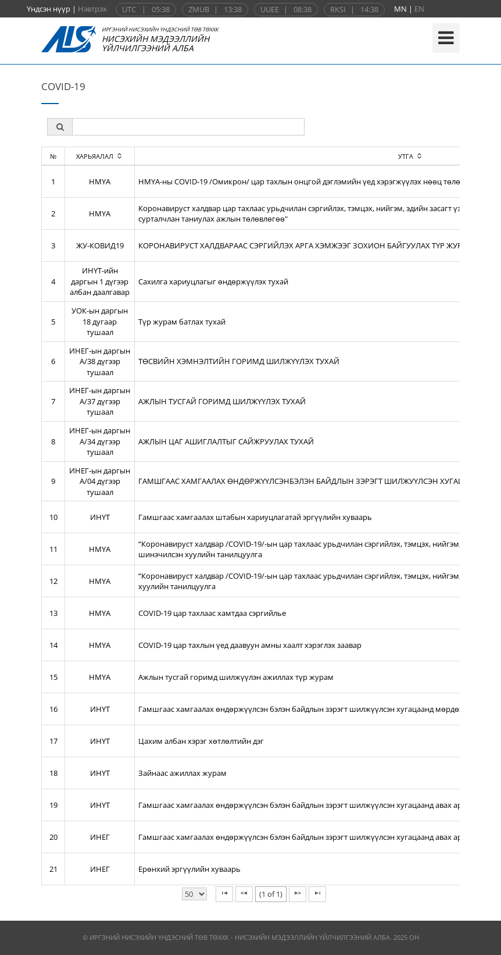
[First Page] (224, 894)
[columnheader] (100, 156)
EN (419, 8)
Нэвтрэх (92, 8)
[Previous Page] (244, 894)
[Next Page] (297, 894)
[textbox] (188, 127)
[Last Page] (317, 894)
